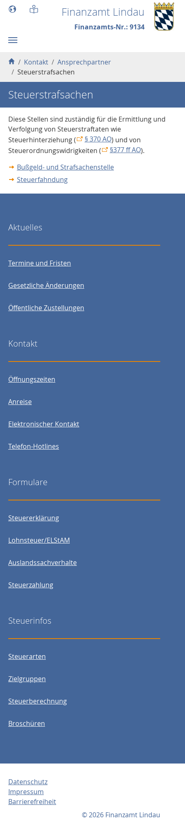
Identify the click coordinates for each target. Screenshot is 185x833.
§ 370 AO (98, 139)
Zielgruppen (27, 678)
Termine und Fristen (39, 263)
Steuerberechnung (37, 701)
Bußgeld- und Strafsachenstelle (65, 167)
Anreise (20, 401)
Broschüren (26, 723)
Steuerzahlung (30, 584)
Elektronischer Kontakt (43, 423)
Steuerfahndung (42, 179)
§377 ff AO (125, 149)
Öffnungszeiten (31, 379)
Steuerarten (27, 656)
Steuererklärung (33, 517)
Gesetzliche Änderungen (46, 285)
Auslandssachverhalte (42, 562)
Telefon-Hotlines (33, 446)
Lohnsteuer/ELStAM (39, 540)
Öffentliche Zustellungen (46, 307)
